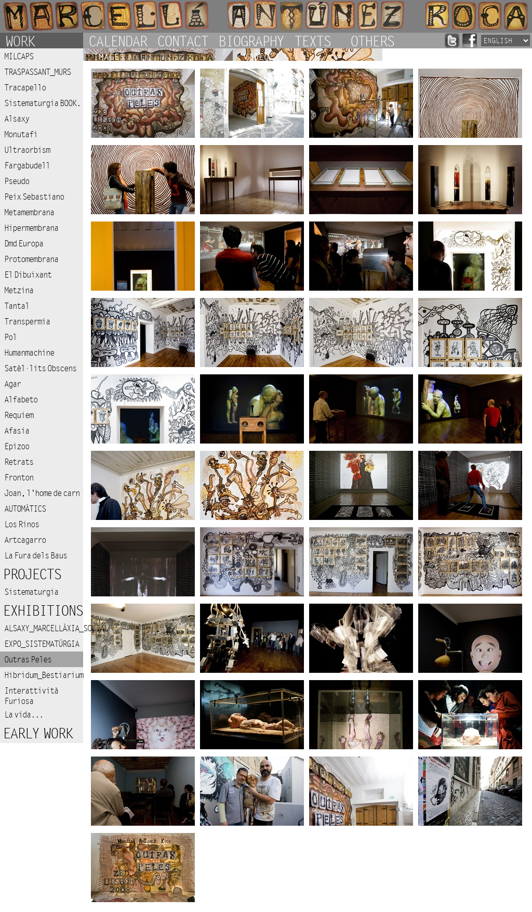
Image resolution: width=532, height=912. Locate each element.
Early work (37, 734)
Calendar (117, 40)
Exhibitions (43, 611)
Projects (32, 575)
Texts (312, 40)
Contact (182, 40)
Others (372, 40)
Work (19, 40)
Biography (251, 40)
